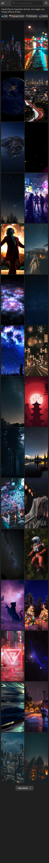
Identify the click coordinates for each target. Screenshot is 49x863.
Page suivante (24, 788)
